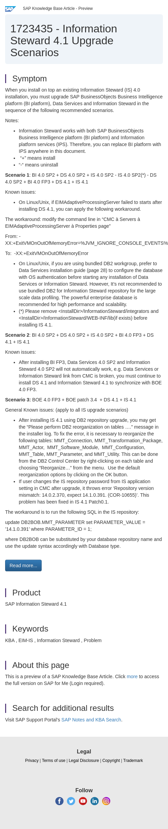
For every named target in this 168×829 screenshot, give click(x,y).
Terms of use (54, 760)
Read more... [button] (23, 565)
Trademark (133, 760)
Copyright (111, 760)
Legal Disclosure (84, 760)
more (132, 676)
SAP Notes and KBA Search (91, 719)
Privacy (32, 760)
